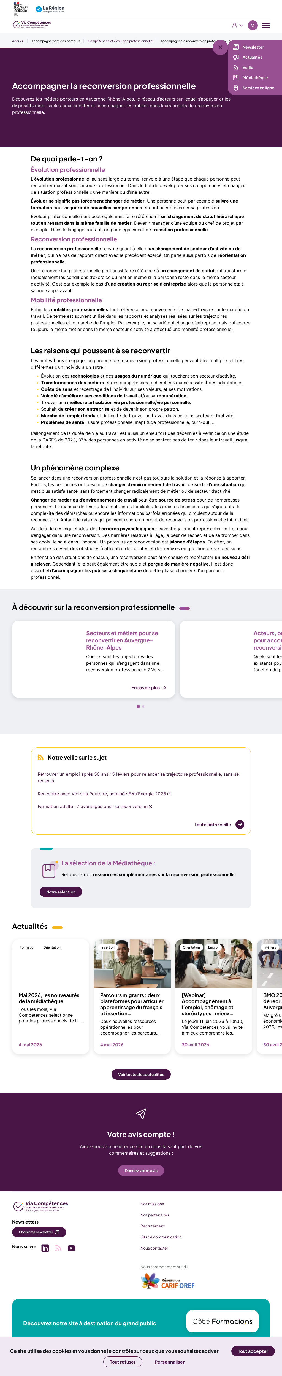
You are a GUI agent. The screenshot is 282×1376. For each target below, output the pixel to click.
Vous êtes (238, 25)
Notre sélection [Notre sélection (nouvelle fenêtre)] (60, 891)
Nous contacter (154, 1247)
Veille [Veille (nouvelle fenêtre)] (248, 67)
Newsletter (253, 46)
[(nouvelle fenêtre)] (168, 1283)
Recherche (252, 25)
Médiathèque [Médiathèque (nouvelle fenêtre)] (255, 77)
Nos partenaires (154, 1214)
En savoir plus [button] (145, 687)
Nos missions (152, 1203)
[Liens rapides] (227, 43)
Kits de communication (160, 1236)
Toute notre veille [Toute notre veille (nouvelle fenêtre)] (212, 824)
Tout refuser (122, 1362)
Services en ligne (258, 87)
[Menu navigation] (266, 25)
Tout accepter (253, 1351)
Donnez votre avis (141, 1170)
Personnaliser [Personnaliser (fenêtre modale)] (170, 1362)
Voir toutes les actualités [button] (141, 1074)
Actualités (252, 57)
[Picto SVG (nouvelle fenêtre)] (45, 1249)
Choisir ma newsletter (36, 1232)
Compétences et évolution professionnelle (120, 41)
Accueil (18, 41)
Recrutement (152, 1225)
